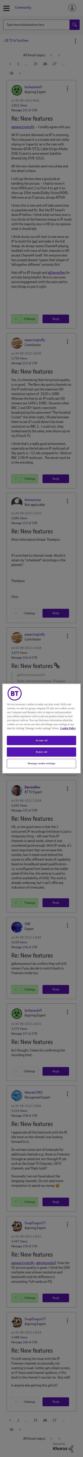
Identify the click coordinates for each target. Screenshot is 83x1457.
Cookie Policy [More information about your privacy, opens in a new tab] (68, 728)
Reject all (41, 751)
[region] (41, 728)
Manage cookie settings (41, 763)
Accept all (41, 740)
